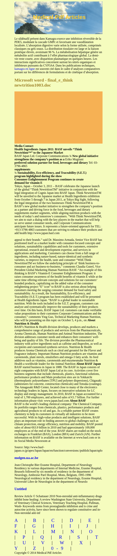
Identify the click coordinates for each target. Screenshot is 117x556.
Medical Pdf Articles (59, 17)
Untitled (20, 489)
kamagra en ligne (24, 68)
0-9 (58, 548)
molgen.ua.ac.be (26, 458)
